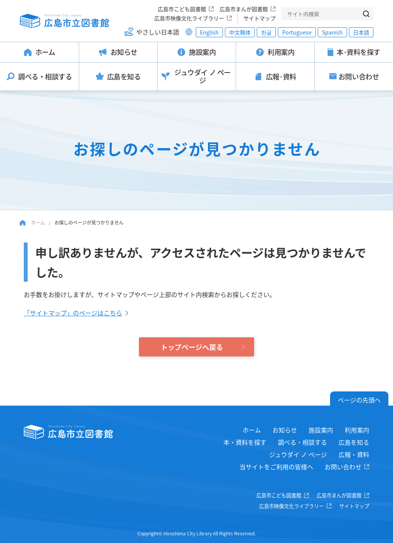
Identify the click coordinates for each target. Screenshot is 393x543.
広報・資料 (354, 454)
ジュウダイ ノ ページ (298, 454)
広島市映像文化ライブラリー (189, 18)
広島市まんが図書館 (244, 9)
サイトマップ (259, 18)
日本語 (361, 32)
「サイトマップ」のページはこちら (73, 312)
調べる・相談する (302, 442)
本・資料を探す (244, 442)
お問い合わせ (343, 466)
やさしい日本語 (157, 31)
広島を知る (354, 442)
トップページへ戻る (192, 347)
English (209, 32)
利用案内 (357, 429)
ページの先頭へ (359, 399)
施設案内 (321, 429)
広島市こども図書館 (182, 9)
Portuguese (297, 32)
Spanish (332, 32)
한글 (266, 32)
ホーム (38, 222)
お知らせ (284, 429)
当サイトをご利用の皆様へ (276, 466)
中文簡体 (240, 32)
